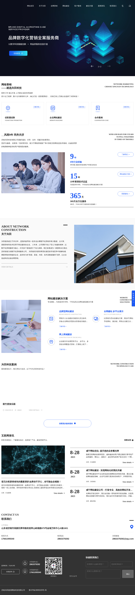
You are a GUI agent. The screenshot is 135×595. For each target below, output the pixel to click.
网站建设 (66, 6)
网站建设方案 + (125, 174)
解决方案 (89, 6)
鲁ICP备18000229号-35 (38, 590)
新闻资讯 (101, 6)
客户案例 (77, 6)
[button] (100, 66)
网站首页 (30, 6)
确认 (128, 574)
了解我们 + (126, 154)
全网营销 (54, 6)
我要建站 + (126, 194)
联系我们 (113, 6)
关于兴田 (42, 6)
